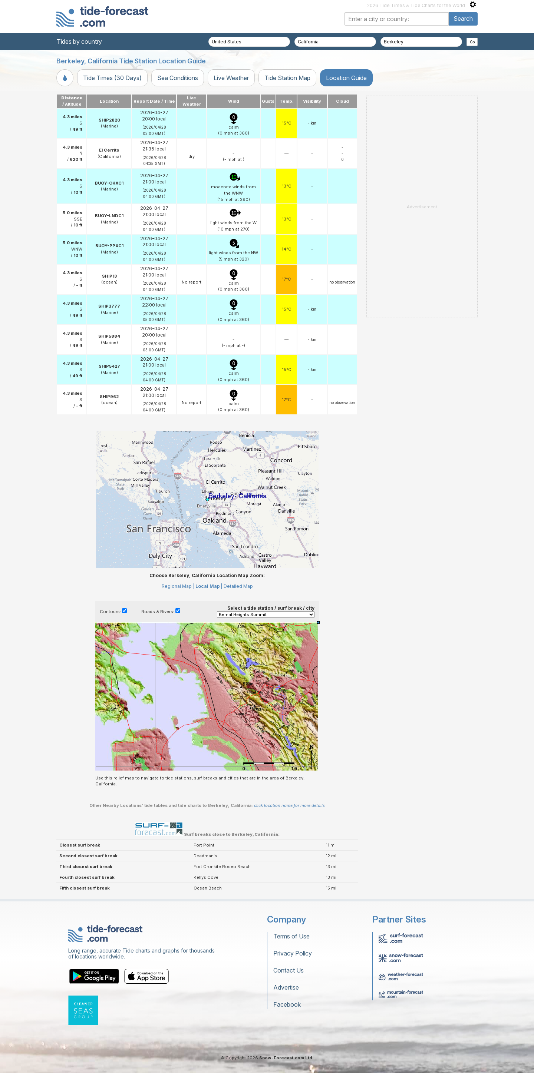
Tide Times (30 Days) (112, 78)
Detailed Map (238, 586)
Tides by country (79, 41)
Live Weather (231, 78)
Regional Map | (178, 586)
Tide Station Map (287, 78)
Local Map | (208, 586)
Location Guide (346, 78)
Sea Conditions (177, 78)
